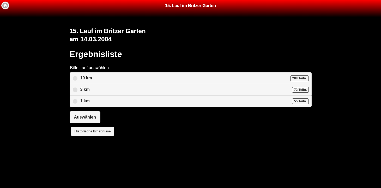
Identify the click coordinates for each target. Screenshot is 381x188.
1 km (194, 101)
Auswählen (85, 117)
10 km (194, 78)
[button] (5, 5)
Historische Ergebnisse (93, 131)
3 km (194, 90)
